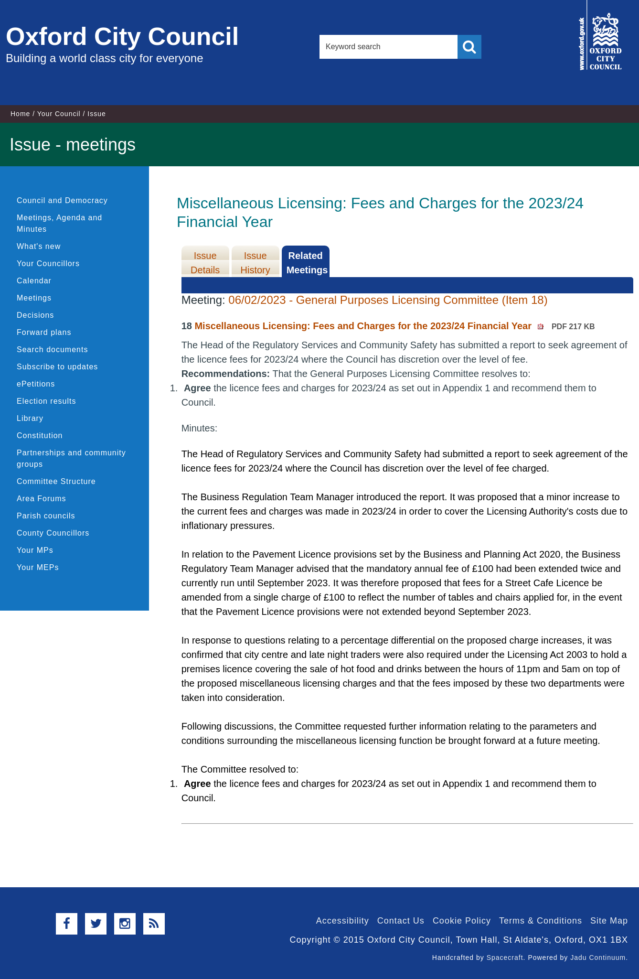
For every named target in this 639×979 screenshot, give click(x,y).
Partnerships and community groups (71, 458)
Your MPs (35, 550)
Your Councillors (48, 263)
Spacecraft (505, 957)
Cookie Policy (462, 920)
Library (30, 418)
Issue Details (205, 262)
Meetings (34, 298)
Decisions (35, 315)
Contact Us (401, 920)
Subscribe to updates (57, 367)
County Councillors (53, 533)
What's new (39, 246)
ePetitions (36, 384)
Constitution (40, 435)
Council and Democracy (62, 200)
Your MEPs (38, 567)
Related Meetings (307, 262)
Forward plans (44, 332)
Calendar (34, 281)
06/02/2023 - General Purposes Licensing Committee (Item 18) (387, 299)
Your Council (59, 114)
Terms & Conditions (540, 920)
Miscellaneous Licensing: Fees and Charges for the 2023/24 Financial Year (394, 326)
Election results (46, 401)
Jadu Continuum (598, 957)
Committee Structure (56, 481)
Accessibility (342, 920)
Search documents (52, 349)
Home (20, 114)
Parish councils (46, 516)
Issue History (255, 262)
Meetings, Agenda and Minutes (59, 223)
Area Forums (41, 499)
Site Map (609, 920)
